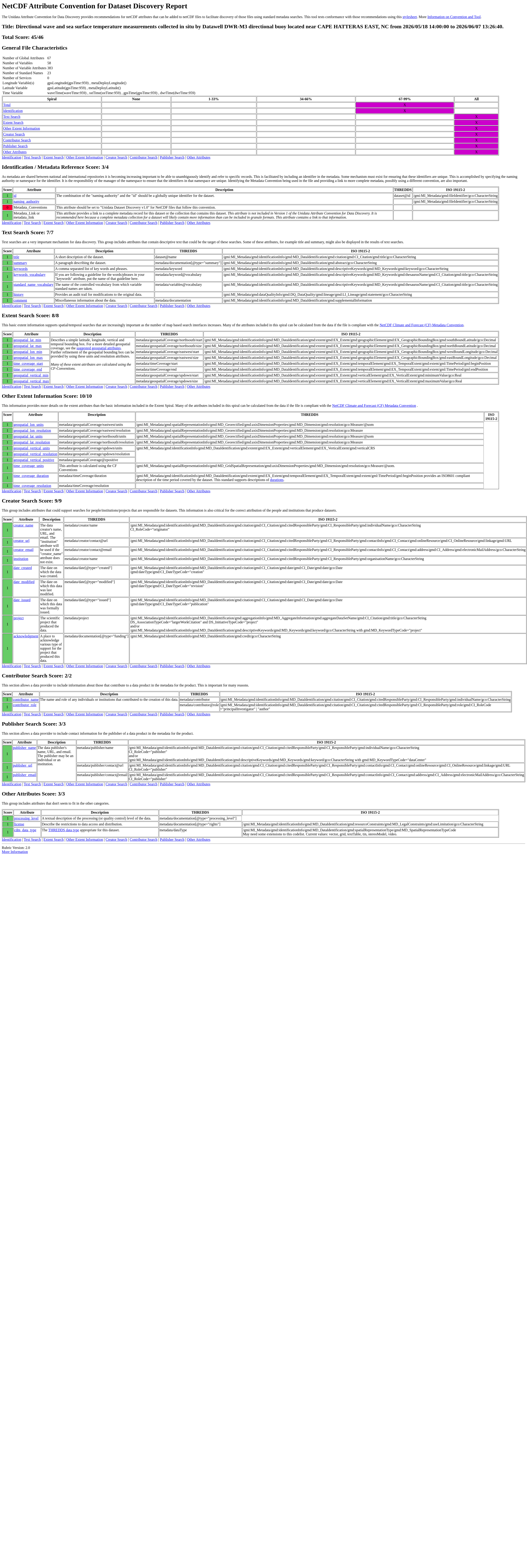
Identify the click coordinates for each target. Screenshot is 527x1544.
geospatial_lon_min (28, 352)
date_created (23, 568)
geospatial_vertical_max (31, 381)
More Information (15, 852)
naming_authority (26, 201)
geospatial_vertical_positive (34, 460)
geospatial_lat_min (27, 340)
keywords (21, 269)
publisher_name (24, 748)
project (19, 618)
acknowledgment (26, 636)
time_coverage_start (28, 363)
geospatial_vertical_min (31, 375)
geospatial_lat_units (28, 436)
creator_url (21, 541)
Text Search (11, 117)
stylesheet (409, 17)
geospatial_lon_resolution (32, 430)
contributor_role (24, 705)
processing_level (26, 818)
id (15, 196)
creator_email (24, 550)
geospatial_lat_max (28, 346)
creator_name (23, 525)
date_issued (22, 600)
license (19, 824)
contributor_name (26, 699)
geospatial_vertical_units (32, 448)
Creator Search (14, 134)
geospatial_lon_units (28, 425)
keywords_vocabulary (30, 274)
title (16, 257)
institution (21, 559)
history (19, 294)
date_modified (24, 582)
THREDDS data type (63, 830)
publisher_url (22, 765)
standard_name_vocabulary (33, 284)
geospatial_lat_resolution (32, 442)
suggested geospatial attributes (99, 348)
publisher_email (24, 775)
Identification (13, 111)
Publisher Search (15, 146)
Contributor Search (17, 140)
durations (277, 480)
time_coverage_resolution (32, 486)
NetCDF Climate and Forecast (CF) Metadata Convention (422, 325)
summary (20, 263)
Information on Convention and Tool (454, 17)
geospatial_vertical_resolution (35, 454)
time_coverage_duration (31, 476)
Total (7, 105)
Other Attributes (15, 152)
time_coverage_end (28, 369)
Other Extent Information (21, 128)
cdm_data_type (25, 830)
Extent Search (13, 122)
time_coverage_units (29, 466)
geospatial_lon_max (28, 358)
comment (20, 300)
